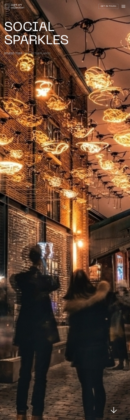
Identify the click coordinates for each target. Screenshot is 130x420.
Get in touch (108, 6)
